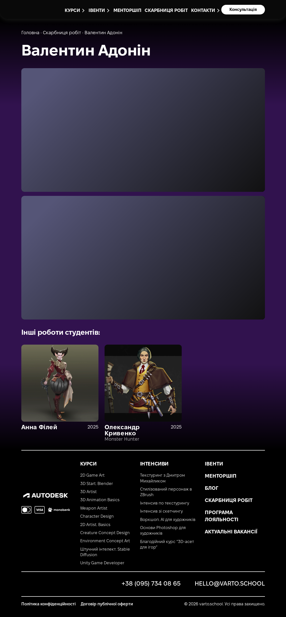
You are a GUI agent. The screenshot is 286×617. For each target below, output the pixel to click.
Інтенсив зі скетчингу (161, 511)
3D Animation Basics (100, 500)
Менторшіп (127, 11)
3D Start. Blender (96, 484)
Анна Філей (39, 428)
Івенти (214, 464)
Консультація (243, 10)
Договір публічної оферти (107, 604)
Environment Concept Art (105, 541)
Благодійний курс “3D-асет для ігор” (167, 544)
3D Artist (88, 492)
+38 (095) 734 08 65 (151, 584)
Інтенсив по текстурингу (164, 503)
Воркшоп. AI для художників (167, 520)
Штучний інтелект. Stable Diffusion (105, 552)
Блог (211, 488)
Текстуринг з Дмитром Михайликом (162, 478)
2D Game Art (92, 475)
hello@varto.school (230, 584)
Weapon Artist (93, 508)
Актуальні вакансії (231, 532)
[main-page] (31, 8)
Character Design (97, 516)
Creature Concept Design (105, 533)
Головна (30, 33)
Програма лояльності (221, 516)
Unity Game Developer (102, 563)
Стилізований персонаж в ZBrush (166, 492)
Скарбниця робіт (166, 11)
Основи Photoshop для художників (163, 530)
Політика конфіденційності (48, 604)
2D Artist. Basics (95, 525)
